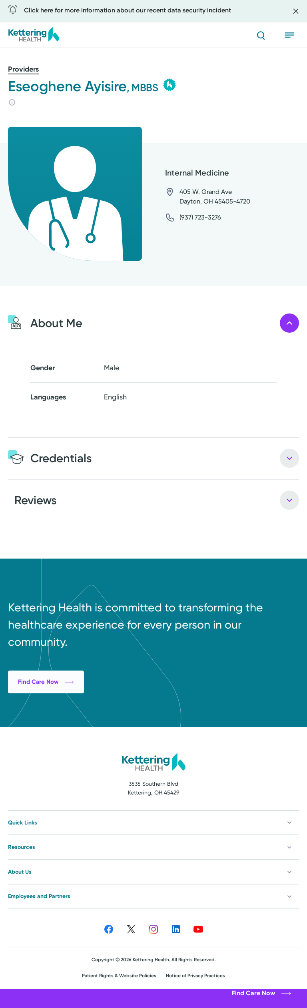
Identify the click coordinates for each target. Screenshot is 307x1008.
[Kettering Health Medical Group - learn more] (169, 84)
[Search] (260, 35)
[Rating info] (12, 102)
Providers (23, 69)
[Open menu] (292, 35)
